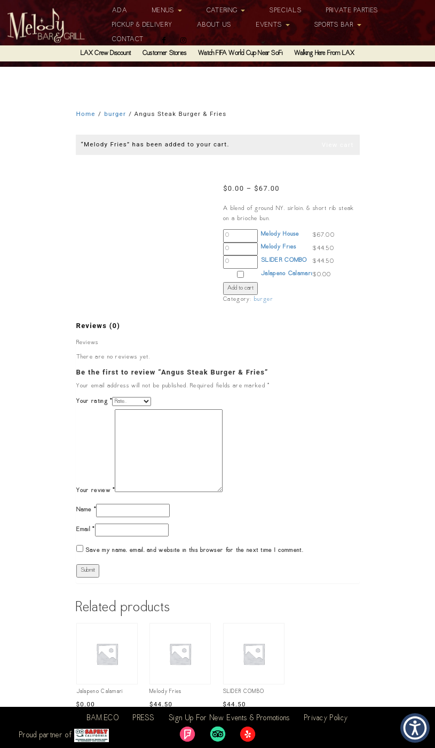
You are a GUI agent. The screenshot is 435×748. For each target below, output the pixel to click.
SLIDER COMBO (284, 260)
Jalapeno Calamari (286, 273)
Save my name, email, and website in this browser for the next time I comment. (194, 550)
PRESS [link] (144, 718)
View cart (338, 145)
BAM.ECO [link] (103, 718)
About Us (214, 25)
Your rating (94, 401)
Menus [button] (167, 10)
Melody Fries (279, 247)
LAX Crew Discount (106, 53)
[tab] (98, 326)
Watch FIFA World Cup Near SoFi (240, 53)
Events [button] (273, 25)
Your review (95, 490)
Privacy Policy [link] (326, 718)
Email (85, 529)
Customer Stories (164, 53)
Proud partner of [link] (64, 735)
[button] (415, 728)
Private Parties (352, 10)
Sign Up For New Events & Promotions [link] (229, 718)
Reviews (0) (98, 326)
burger (115, 114)
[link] (187, 734)
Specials (285, 10)
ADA (120, 10)
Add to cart (240, 288)
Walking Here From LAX (324, 53)
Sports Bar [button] (337, 25)
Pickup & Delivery (142, 25)
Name (86, 510)
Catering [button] (226, 10)
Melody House (280, 234)
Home (86, 114)
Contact (128, 39)
